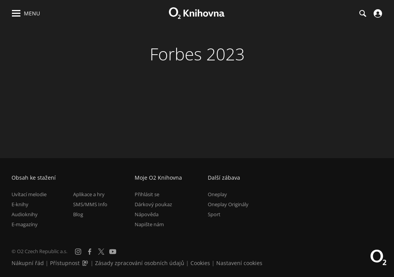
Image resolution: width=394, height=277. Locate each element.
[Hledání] (362, 13)
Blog (78, 214)
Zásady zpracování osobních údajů (139, 263)
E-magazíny (25, 224)
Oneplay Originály (228, 204)
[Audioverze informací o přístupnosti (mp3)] (85, 263)
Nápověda (147, 214)
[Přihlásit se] (377, 13)
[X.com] (101, 251)
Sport (214, 214)
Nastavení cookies (239, 263)
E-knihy (20, 204)
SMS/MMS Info (90, 204)
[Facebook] (89, 251)
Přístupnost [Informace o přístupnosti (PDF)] (65, 263)
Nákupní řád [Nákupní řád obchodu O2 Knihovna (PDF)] (28, 263)
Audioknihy (25, 214)
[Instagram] (78, 251)
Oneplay (217, 194)
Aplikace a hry (89, 194)
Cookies (200, 263)
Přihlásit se (147, 194)
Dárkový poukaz (153, 204)
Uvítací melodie (29, 194)
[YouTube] (113, 251)
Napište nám (149, 224)
